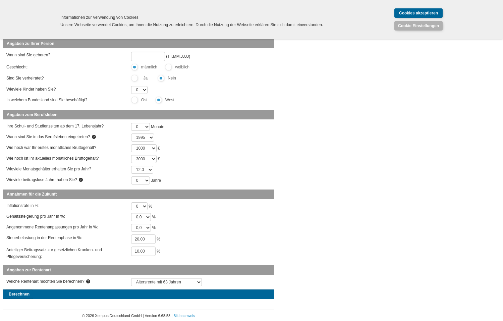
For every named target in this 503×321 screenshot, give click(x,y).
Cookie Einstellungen (418, 25)
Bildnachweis (184, 316)
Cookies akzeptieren (418, 13)
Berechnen (19, 294)
